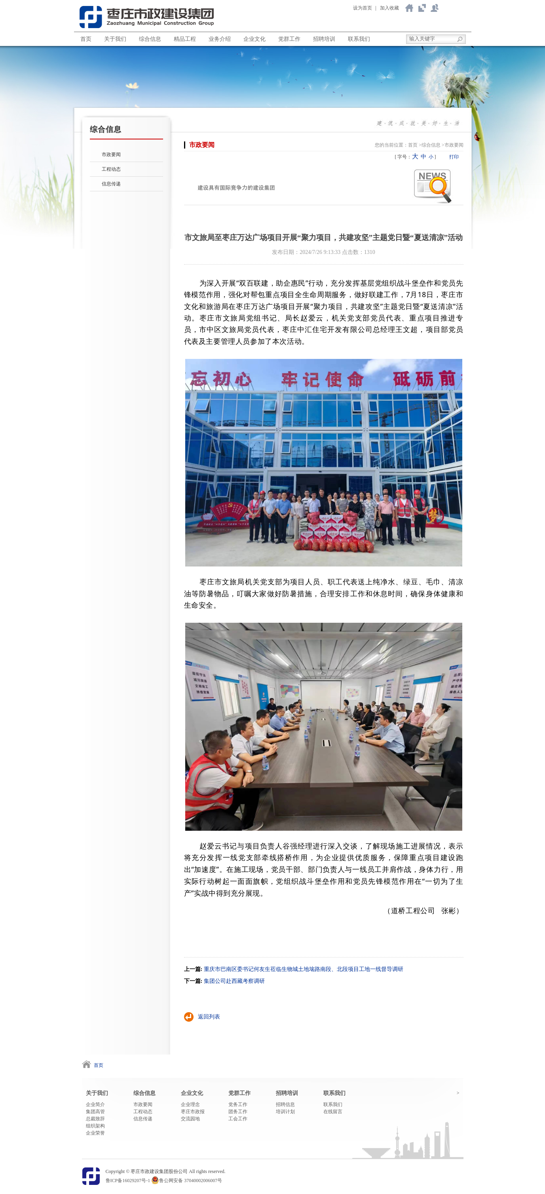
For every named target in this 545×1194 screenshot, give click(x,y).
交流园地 (190, 1119)
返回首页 (409, 8)
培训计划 (285, 1111)
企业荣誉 (95, 1133)
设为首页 (362, 8)
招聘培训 (324, 39)
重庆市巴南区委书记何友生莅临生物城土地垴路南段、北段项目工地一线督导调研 (303, 969)
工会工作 (237, 1119)
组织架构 (95, 1126)
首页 (85, 39)
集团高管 (95, 1111)
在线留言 (332, 1111)
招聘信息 (285, 1104)
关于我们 (422, 8)
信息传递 (111, 184)
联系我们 (434, 8)
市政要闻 (111, 154)
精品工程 (185, 39)
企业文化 (254, 39)
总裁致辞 (95, 1119)
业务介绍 (220, 39)
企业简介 (95, 1104)
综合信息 (150, 39)
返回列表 (209, 1017)
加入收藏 (389, 8)
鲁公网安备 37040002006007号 (190, 1180)
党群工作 (289, 39)
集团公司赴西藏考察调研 (234, 981)
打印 (454, 157)
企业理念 (190, 1104)
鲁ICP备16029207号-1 (128, 1180)
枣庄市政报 (193, 1111)
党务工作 (237, 1104)
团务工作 (237, 1111)
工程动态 (111, 169)
